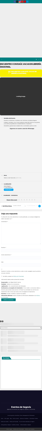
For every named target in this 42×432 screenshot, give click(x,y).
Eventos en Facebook (24, 419)
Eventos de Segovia (21, 408)
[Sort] (2, 322)
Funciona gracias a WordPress (13, 416)
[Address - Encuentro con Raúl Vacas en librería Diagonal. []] (18, 206)
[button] (36, 59)
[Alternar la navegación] (40, 59)
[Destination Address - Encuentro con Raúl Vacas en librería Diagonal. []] (32, 206)
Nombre (3, 248)
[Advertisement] (21, 48)
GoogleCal (14, 196)
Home (2, 419)
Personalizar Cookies (34, 419)
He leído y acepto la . (12, 277)
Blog (11, 419)
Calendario (7, 196)
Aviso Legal (6, 419)
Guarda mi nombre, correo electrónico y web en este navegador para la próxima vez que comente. (21, 273)
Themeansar (32, 416)
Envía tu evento (16, 419)
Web (2, 263)
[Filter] (1, 322)
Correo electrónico (6, 256)
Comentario (4, 222)
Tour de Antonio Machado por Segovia (26, 422)
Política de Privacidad (18, 277)
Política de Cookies (5, 422)
